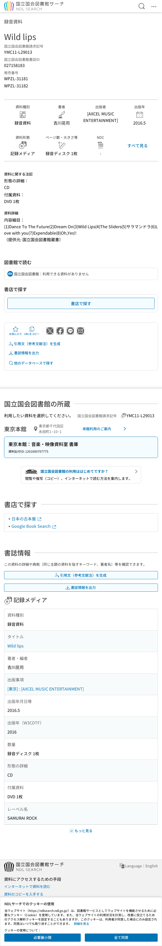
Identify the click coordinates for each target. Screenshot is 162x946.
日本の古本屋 (26, 519)
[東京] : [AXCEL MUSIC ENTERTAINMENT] (45, 689)
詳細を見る (81, 923)
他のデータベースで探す (30, 363)
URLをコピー (31, 331)
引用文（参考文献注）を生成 (34, 343)
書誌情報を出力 (23, 353)
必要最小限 (42, 937)
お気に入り (15, 331)
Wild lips (15, 646)
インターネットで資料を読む (27, 886)
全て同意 (121, 937)
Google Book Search (34, 526)
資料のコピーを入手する (23, 894)
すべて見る (137, 145)
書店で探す (81, 303)
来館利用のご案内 (105, 429)
